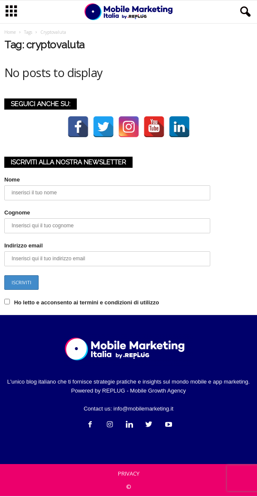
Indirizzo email (23, 246)
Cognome (17, 213)
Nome (12, 180)
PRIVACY (128, 474)
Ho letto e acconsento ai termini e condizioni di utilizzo (86, 303)
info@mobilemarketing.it (143, 409)
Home (10, 33)
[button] (243, 12)
